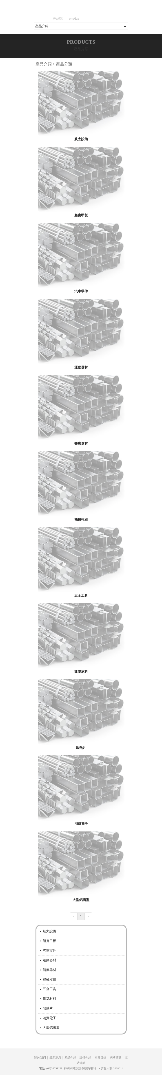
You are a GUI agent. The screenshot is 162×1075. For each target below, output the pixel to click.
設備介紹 (85, 1071)
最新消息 (55, 1071)
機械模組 (81, 548)
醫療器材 (81, 472)
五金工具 (81, 624)
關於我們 (40, 1071)
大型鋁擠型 (81, 928)
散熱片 (81, 776)
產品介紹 (70, 1071)
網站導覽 (58, 18)
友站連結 (74, 18)
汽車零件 (81, 320)
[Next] (88, 945)
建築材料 (81, 700)
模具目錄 (100, 1071)
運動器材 (81, 396)
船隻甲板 (81, 244)
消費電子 (81, 852)
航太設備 (81, 167)
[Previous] (74, 945)
